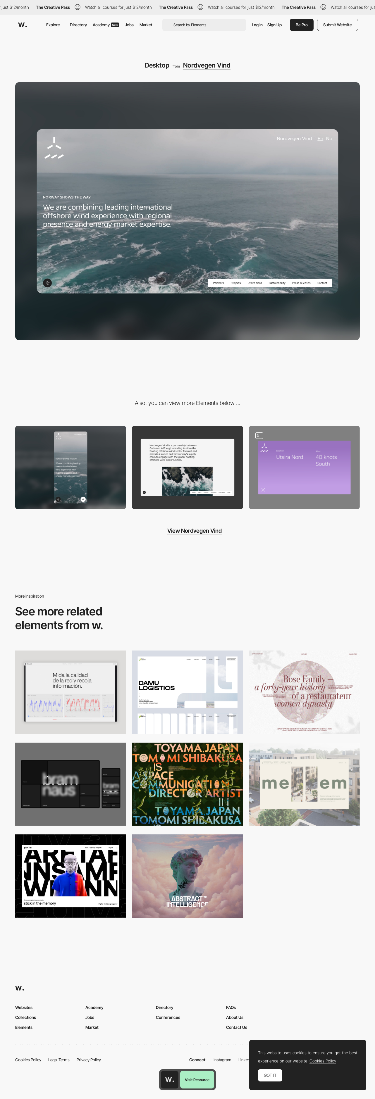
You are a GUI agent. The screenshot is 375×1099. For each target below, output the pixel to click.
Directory (78, 24)
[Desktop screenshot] (187, 692)
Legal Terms (59, 1059)
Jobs (129, 24)
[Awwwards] (22, 25)
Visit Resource (197, 1079)
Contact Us (236, 1027)
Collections (25, 1017)
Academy (106, 24)
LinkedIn (245, 1059)
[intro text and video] (187, 467)
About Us (234, 1017)
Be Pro (302, 24)
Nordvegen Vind (206, 65)
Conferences (168, 1017)
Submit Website (337, 24)
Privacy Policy (89, 1059)
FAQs (231, 1007)
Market (146, 24)
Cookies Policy (28, 1059)
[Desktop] (70, 784)
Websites (23, 1007)
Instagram (222, 1059)
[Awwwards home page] (169, 1079)
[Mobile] (70, 467)
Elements (23, 1027)
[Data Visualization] (70, 692)
